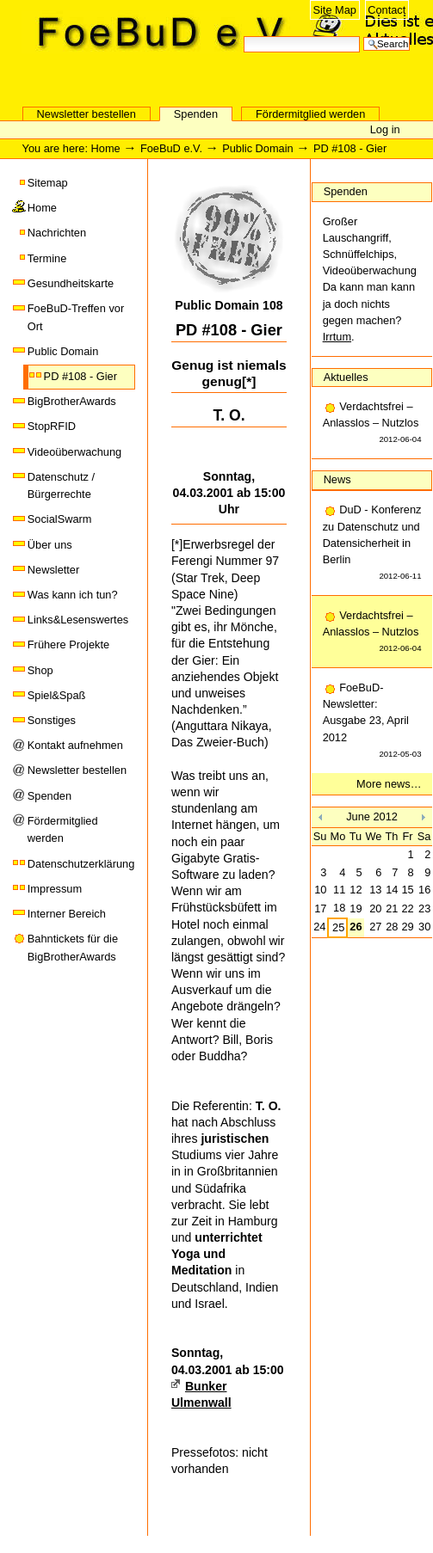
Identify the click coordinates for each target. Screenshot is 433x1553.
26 (355, 926)
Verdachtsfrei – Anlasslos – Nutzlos (372, 424)
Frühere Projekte (68, 644)
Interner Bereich (67, 913)
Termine (47, 258)
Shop (40, 670)
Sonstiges (52, 720)
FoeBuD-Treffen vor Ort (76, 317)
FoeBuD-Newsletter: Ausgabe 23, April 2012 (372, 721)
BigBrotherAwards (72, 401)
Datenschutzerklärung (81, 863)
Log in (385, 129)
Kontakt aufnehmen (75, 745)
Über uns (50, 544)
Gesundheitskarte (71, 283)
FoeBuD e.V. (185, 74)
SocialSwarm (60, 519)
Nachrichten (57, 232)
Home (106, 148)
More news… (388, 783)
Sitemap (48, 182)
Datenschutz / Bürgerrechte (61, 485)
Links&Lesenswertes (78, 619)
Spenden (196, 113)
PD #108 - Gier (80, 376)
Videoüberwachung (74, 451)
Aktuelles (346, 377)
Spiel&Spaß (57, 695)
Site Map (334, 9)
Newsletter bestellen (86, 113)
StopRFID (52, 426)
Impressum (55, 888)
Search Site (243, 34)
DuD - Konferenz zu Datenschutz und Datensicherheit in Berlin (372, 543)
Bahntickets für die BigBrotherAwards (73, 947)
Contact (386, 9)
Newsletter (53, 569)
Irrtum (337, 336)
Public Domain (258, 148)
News (337, 479)
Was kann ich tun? (73, 594)
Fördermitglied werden (310, 113)
